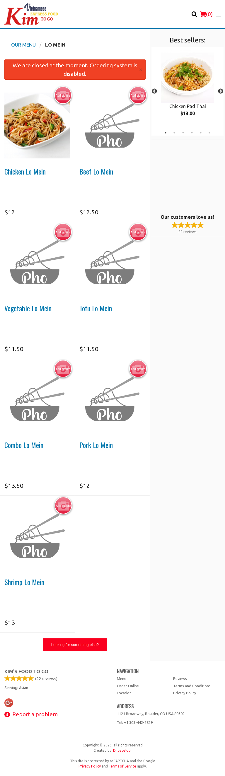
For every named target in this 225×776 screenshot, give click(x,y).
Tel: (135, 722)
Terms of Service (122, 766)
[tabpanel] (187, 88)
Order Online (128, 686)
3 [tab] (183, 133)
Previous (154, 91)
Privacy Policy (184, 693)
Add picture (63, 95)
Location (124, 693)
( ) (206, 14)
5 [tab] (201, 133)
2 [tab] (174, 133)
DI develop (122, 750)
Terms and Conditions (192, 686)
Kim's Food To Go (26, 671)
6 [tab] (209, 133)
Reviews (180, 678)
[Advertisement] (188, 176)
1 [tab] (165, 133)
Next (221, 91)
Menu (121, 678)
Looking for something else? (75, 644)
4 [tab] (192, 133)
